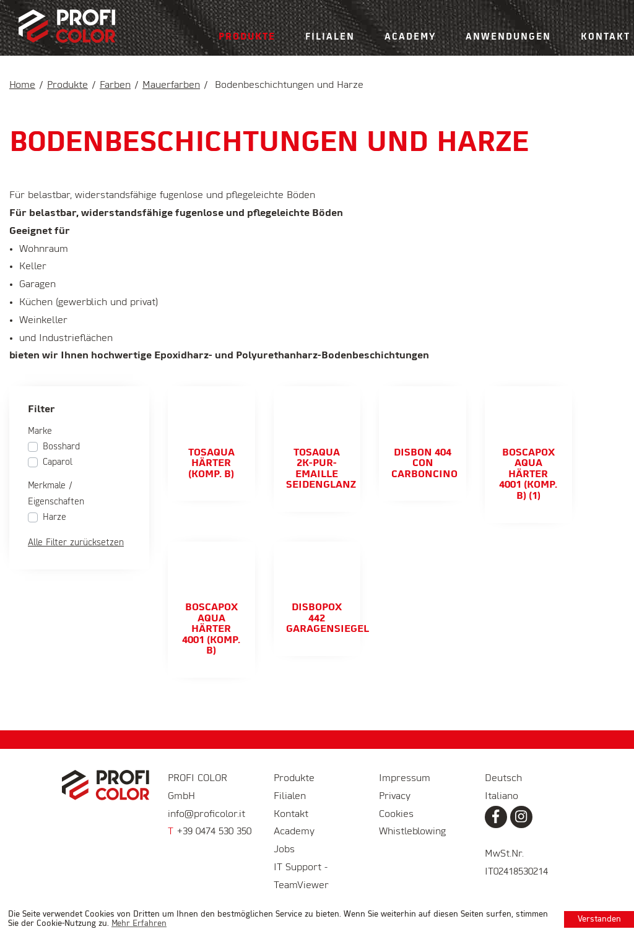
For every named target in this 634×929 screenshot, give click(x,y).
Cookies (396, 814)
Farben (115, 85)
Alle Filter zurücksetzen (76, 542)
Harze (54, 517)
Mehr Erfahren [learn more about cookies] (139, 924)
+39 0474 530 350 (209, 832)
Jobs (284, 850)
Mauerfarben (171, 85)
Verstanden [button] (599, 919)
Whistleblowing (412, 832)
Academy (410, 37)
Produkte (247, 37)
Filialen (330, 37)
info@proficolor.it (206, 814)
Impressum (404, 779)
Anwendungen (508, 37)
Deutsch (503, 779)
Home (22, 85)
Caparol (57, 462)
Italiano (501, 797)
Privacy (394, 797)
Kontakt (291, 814)
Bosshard (61, 447)
